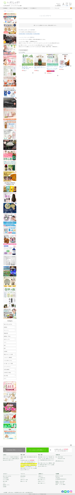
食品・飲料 (5, 481)
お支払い (4, 454)
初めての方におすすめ (8, 324)
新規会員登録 (22, 476)
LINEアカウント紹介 (24, 479)
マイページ (23, 473)
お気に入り (19, 8)
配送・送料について (41, 479)
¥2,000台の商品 (29, 33)
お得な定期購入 (7, 369)
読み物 (25, 8)
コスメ (4, 483)
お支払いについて (41, 481)
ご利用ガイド (33, 8)
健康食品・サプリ (6, 484)
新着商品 (5, 8)
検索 (71, 8)
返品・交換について (41, 483)
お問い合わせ (11, 492)
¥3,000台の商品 (22, 33)
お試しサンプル (7, 339)
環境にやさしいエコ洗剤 (8, 354)
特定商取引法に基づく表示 (19, 492)
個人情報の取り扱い (29, 492)
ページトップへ (71, 445)
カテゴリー (5, 473)
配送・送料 (23, 454)
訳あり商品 (6, 375)
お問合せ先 (58, 454)
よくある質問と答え (41, 477)
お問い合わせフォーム (59, 460)
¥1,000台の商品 (36, 33)
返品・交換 (40, 454)
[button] (20, 66)
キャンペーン (13, 8)
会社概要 (57, 473)
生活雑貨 (4, 486)
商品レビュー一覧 (23, 481)
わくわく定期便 (6, 479)
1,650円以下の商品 (7, 372)
